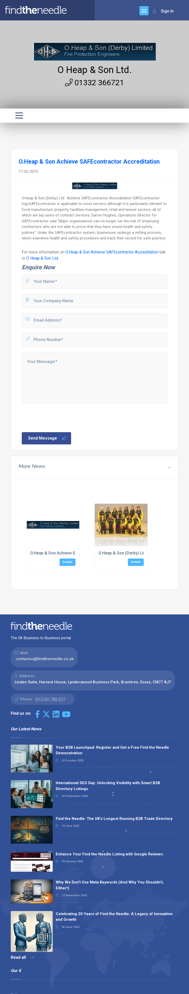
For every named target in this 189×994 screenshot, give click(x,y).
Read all (22, 957)
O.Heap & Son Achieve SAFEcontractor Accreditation (111, 252)
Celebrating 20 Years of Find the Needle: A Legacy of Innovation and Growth (114, 917)
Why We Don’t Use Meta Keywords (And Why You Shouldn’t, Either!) (110, 885)
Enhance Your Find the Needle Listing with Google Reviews (109, 854)
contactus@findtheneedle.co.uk (45, 659)
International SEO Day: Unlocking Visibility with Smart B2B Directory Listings (108, 786)
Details (67, 562)
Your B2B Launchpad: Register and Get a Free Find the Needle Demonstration (112, 750)
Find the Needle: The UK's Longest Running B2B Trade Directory (114, 818)
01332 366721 (94, 82)
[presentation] (60, 417)
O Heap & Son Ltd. (95, 70)
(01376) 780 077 (50, 699)
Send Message (47, 438)
